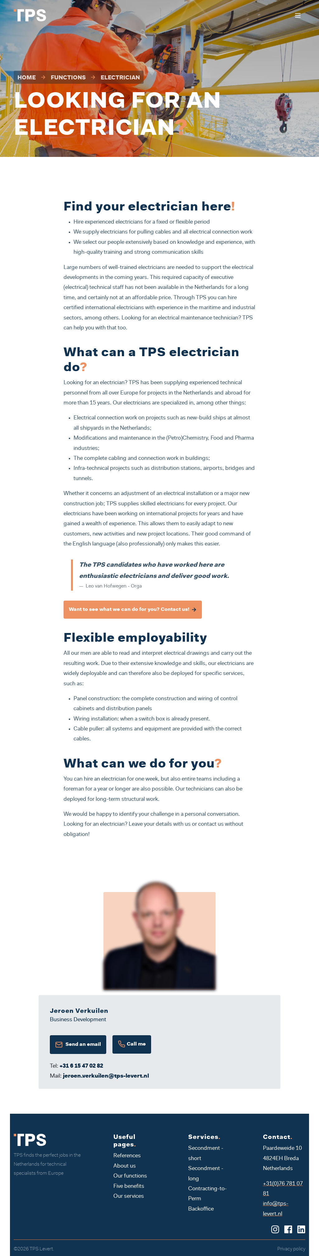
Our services (128, 1196)
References (127, 1156)
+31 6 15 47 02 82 (81, 1066)
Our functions (130, 1176)
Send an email (78, 1045)
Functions (68, 78)
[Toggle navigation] (297, 15)
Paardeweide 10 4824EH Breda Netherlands (282, 1159)
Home (26, 78)
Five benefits (128, 1186)
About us (124, 1166)
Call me (132, 1044)
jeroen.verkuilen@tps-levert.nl (106, 1076)
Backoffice (201, 1209)
